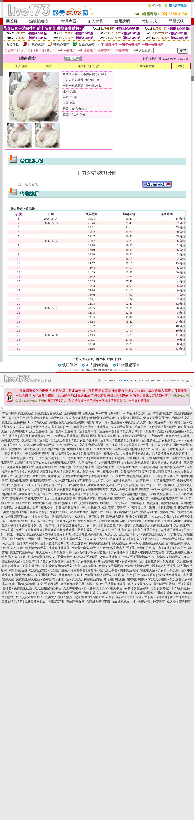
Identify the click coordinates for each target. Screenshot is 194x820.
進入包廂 (21, 66)
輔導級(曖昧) (62, 44)
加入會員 (95, 21)
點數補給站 (38, 21)
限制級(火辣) (37, 44)
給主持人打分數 (88, 66)
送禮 (49, 66)
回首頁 (12, 21)
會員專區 (68, 21)
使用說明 (122, 21)
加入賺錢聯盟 (97, 365)
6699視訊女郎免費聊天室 (97, 369)
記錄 (118, 359)
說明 (181, 66)
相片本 (100, 359)
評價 (110, 359)
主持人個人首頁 (83, 359)
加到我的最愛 (145, 66)
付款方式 (149, 21)
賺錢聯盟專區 (128, 365)
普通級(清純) (87, 44)
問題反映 (176, 21)
